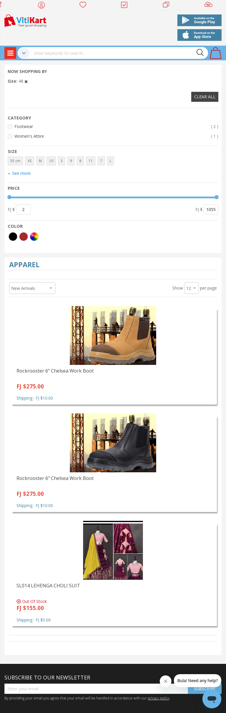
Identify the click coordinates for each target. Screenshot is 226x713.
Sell (209, 5)
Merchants (168, 5)
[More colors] (34, 236)
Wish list (85, 5)
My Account (43, 5)
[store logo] (25, 20)
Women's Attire (116, 136)
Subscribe (205, 689)
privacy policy (158, 698)
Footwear (116, 126)
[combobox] (118, 53)
